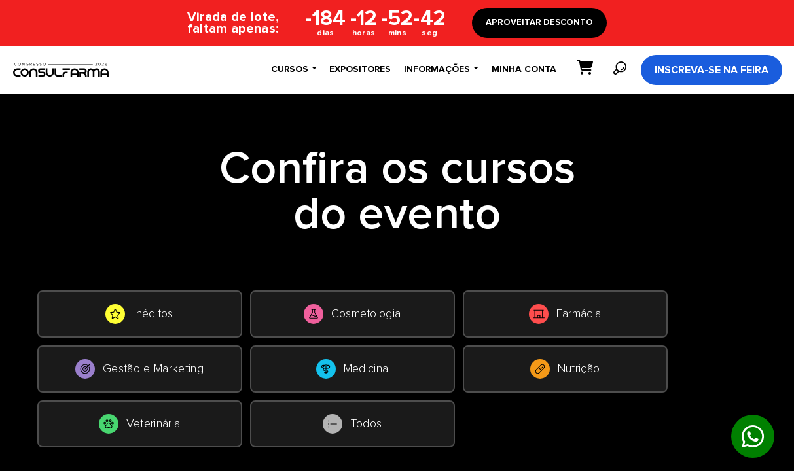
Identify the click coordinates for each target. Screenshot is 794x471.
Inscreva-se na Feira (711, 70)
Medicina (352, 369)
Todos (352, 424)
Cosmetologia (352, 314)
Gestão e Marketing (139, 369)
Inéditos (139, 314)
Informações (441, 69)
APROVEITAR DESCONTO (539, 22)
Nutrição (565, 369)
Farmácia (565, 314)
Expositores (360, 69)
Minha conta (524, 69)
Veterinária (140, 424)
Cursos (293, 69)
